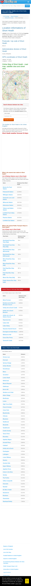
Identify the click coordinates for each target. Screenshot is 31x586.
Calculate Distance (8, 119)
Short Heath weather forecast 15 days (15, 133)
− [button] (4, 75)
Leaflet (15, 99)
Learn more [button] (18, 583)
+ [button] (4, 72)
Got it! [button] (27, 581)
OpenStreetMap (21, 99)
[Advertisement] (15, 153)
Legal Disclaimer (7, 572)
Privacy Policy (6, 575)
